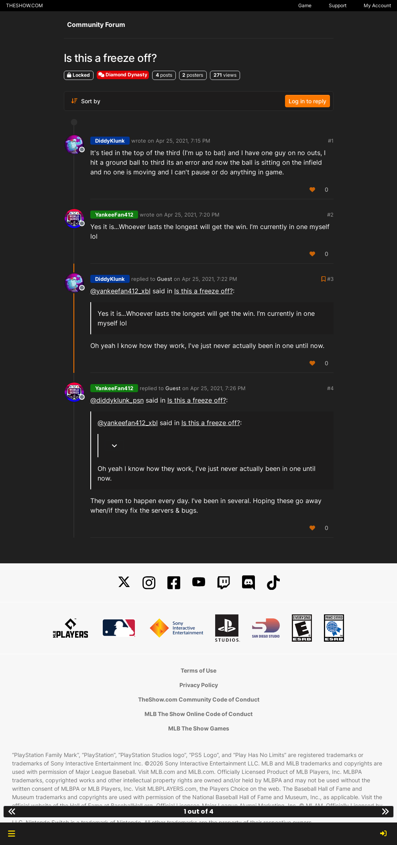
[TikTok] (273, 582)
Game (304, 5)
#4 (330, 388)
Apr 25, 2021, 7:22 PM (209, 279)
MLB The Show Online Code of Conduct (198, 713)
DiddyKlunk (110, 140)
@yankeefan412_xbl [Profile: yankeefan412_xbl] (120, 291)
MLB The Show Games (198, 728)
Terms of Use (198, 670)
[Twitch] (223, 582)
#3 (330, 279)
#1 (331, 140)
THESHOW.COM (24, 5)
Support (337, 5)
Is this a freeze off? (203, 291)
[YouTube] (198, 582)
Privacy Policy (198, 684)
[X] (124, 582)
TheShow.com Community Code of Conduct (198, 699)
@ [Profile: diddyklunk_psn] (117, 400)
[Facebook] (173, 582)
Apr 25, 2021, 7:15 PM (183, 140)
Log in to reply (307, 101)
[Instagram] (149, 582)
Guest (164, 279)
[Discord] (248, 582)
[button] (11, 834)
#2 (330, 214)
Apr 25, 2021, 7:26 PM (218, 388)
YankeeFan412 (114, 214)
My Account (377, 5)
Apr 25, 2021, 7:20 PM (192, 214)
